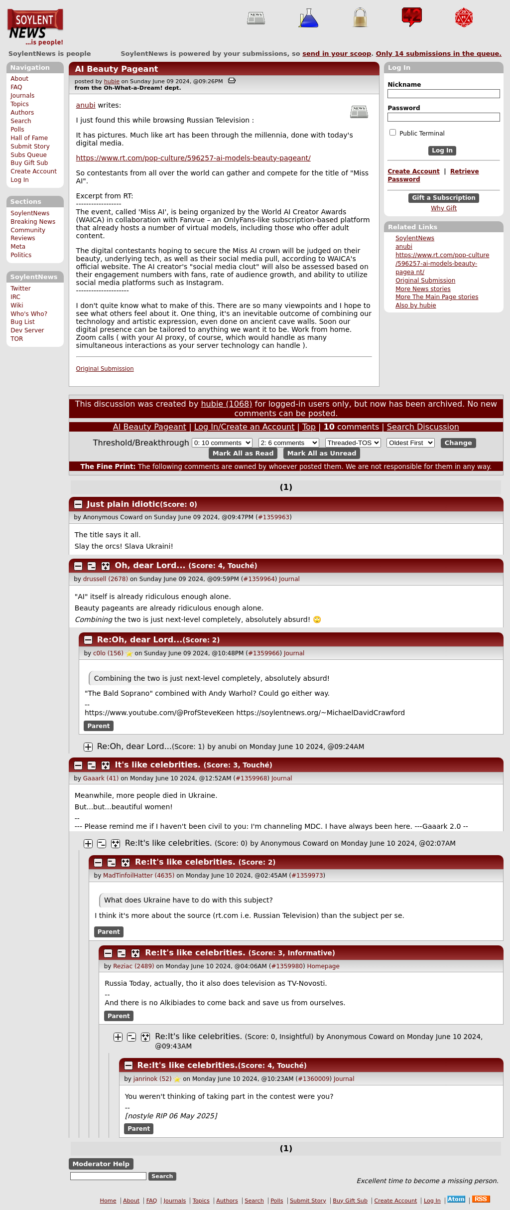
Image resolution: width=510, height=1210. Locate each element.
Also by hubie (415, 305)
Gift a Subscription (444, 197)
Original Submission (425, 280)
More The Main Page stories (436, 297)
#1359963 (274, 517)
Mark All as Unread (322, 453)
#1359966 (264, 653)
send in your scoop (336, 53)
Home (108, 1201)
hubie (112, 81)
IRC (15, 297)
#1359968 (251, 778)
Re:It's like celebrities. (168, 843)
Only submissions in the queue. (439, 53)
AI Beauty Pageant (116, 69)
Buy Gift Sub (29, 162)
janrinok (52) (152, 1078)
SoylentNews (35, 27)
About (19, 78)
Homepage (323, 966)
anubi (403, 246)
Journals (22, 95)
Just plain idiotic (123, 504)
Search (20, 121)
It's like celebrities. (158, 764)
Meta (17, 246)
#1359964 (259, 579)
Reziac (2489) (133, 966)
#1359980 (287, 966)
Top (309, 427)
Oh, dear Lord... (150, 565)
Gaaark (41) (101, 778)
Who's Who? (28, 313)
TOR (16, 338)
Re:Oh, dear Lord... (140, 639)
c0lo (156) (108, 653)
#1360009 (314, 1078)
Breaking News (32, 221)
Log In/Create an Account (244, 427)
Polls (17, 129)
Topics (19, 104)
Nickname (404, 84)
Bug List (22, 321)
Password (403, 108)
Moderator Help (100, 1164)
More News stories (423, 289)
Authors (22, 112)
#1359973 (307, 875)
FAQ (16, 87)
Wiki (16, 305)
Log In (19, 179)
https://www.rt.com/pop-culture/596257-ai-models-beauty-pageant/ (193, 158)
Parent (99, 725)
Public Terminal (416, 133)
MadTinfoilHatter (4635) (138, 875)
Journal (289, 579)
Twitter (20, 288)
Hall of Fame (29, 138)
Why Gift (444, 208)
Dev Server (27, 330)
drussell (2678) (105, 579)
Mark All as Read (243, 453)
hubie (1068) (226, 404)
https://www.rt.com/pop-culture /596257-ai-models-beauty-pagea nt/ (442, 264)
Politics (20, 255)
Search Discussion (423, 427)
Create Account (33, 171)
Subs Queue (28, 154)
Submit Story (30, 146)
